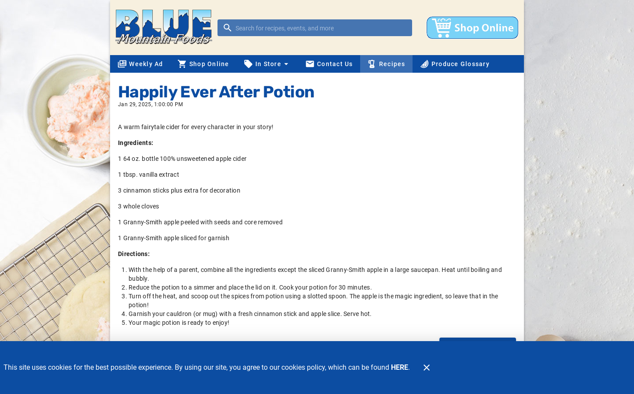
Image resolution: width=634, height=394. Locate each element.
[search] (321, 27)
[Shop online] (472, 27)
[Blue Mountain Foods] (166, 27)
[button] (267, 64)
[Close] (427, 367)
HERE (399, 367)
